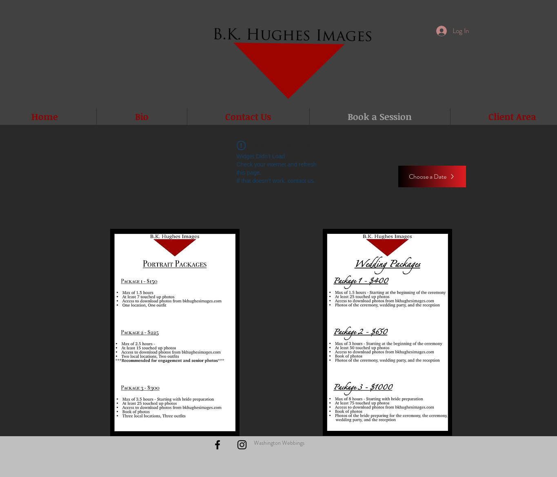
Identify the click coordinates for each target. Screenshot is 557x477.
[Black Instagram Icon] (242, 445)
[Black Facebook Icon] (217, 445)
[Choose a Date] (432, 176)
